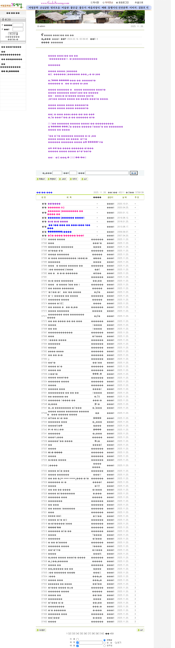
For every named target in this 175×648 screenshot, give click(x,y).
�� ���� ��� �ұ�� (62, 307)
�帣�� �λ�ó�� (57, 417)
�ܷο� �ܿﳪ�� (55, 429)
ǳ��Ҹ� (52, 373)
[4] (77, 633)
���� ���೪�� (58, 377)
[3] (73, 633)
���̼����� (14, 59)
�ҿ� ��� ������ (60, 280)
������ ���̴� (58, 591)
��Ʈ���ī (53, 617)
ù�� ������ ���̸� (61, 572)
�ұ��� (52, 403)
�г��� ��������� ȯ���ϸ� (67, 258)
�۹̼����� (12, 71)
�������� (55, 606)
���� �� (54, 370)
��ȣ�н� (13, 39)
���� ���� (56, 239)
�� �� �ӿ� (55, 354)
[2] (69, 633)
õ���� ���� (56, 339)
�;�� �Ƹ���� (57, 542)
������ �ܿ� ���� (59, 583)
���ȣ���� (13, 47)
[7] (89, 633)
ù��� (51, 576)
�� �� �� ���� (59, 489)
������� (54, 500)
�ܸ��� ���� (55, 351)
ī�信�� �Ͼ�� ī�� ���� (64, 291)
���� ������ (58, 310)
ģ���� (52, 465)
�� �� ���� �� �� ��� (64, 321)
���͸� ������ (48, 277)
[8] (93, 633)
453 (111, 633)
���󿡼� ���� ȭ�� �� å (63, 284)
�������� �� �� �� (63, 392)
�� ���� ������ (60, 288)
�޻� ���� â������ (61, 508)
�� (49, 444)
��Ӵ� (51, 362)
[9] (97, 633)
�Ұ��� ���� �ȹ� (60, 587)
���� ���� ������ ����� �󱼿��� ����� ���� (68, 413)
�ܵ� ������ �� (57, 396)
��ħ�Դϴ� (53, 549)
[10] (101, 633)
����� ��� (56, 388)
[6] (85, 633)
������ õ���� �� (61, 400)
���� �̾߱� (54, 527)
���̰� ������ (58, 254)
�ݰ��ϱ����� (57, 561)
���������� (10, 54)
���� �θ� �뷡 (57, 519)
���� (97, 197)
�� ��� (53, 504)
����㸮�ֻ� (54, 425)
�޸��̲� (51, 347)
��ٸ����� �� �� (60, 568)
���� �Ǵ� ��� (58, 470)
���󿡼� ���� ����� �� (65, 265)
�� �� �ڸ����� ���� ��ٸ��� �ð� (68, 478)
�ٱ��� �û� (55, 602)
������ (53, 261)
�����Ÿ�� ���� (60, 440)
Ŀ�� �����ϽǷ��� (60, 269)
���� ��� (55, 579)
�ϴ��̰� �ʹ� (55, 250)
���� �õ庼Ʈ (55, 303)
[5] (81, 633)
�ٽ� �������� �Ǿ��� (64, 407)
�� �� (52, 328)
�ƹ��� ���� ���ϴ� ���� (66, 557)
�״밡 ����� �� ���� (62, 295)
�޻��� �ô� (54, 366)
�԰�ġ (48, 358)
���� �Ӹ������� (61, 493)
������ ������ (60, 246)
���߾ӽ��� (55, 437)
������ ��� (57, 421)
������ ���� (58, 299)
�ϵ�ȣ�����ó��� (59, 523)
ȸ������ (12, 37)
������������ (60, 332)
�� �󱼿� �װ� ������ (62, 273)
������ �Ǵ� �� (59, 530)
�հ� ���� (54, 452)
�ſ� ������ (56, 610)
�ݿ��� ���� (56, 459)
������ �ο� (56, 482)
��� (50, 242)
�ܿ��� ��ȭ (54, 515)
